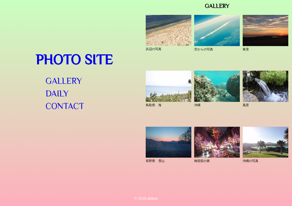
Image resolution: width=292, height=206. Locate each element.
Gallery (64, 81)
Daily (57, 93)
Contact (65, 106)
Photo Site (74, 60)
